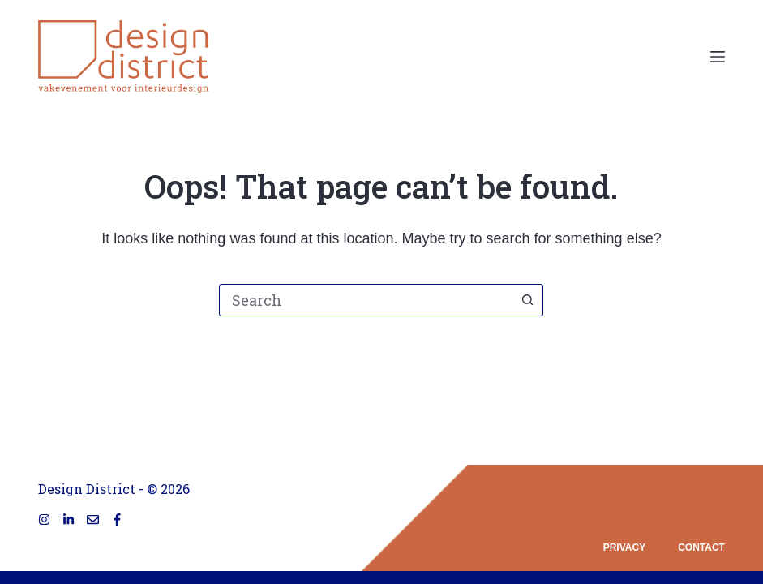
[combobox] (366, 300)
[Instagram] (44, 519)
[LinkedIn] (68, 519)
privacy (624, 547)
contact (701, 547)
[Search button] (527, 300)
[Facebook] (117, 519)
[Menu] (717, 56)
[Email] (93, 519)
